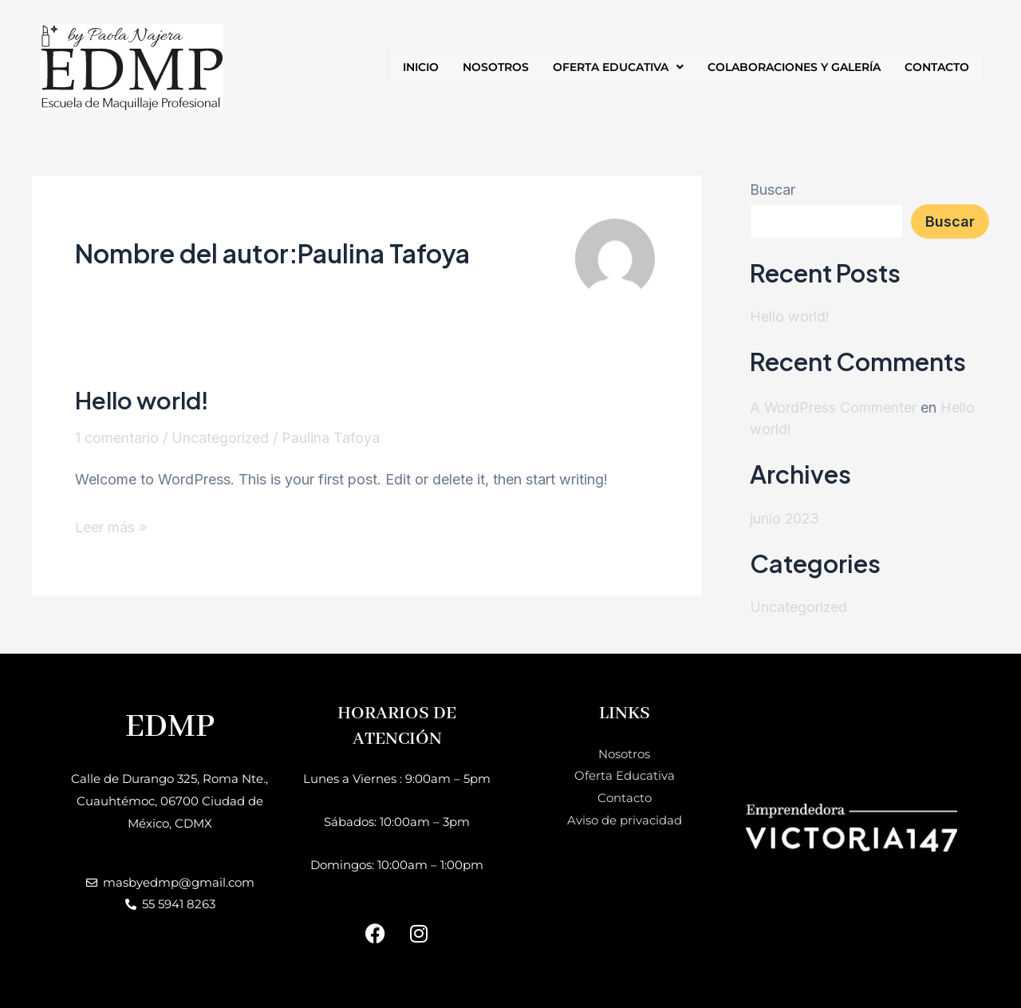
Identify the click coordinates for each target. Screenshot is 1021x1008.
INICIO (421, 67)
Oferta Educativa (624, 774)
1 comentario (117, 437)
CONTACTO (937, 67)
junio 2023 (785, 516)
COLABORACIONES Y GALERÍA (794, 67)
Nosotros (624, 753)
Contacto (624, 796)
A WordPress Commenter (833, 406)
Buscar (772, 189)
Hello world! (143, 400)
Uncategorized (220, 437)
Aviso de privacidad (624, 819)
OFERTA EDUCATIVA (618, 67)
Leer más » (111, 525)
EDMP (170, 725)
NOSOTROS (496, 67)
